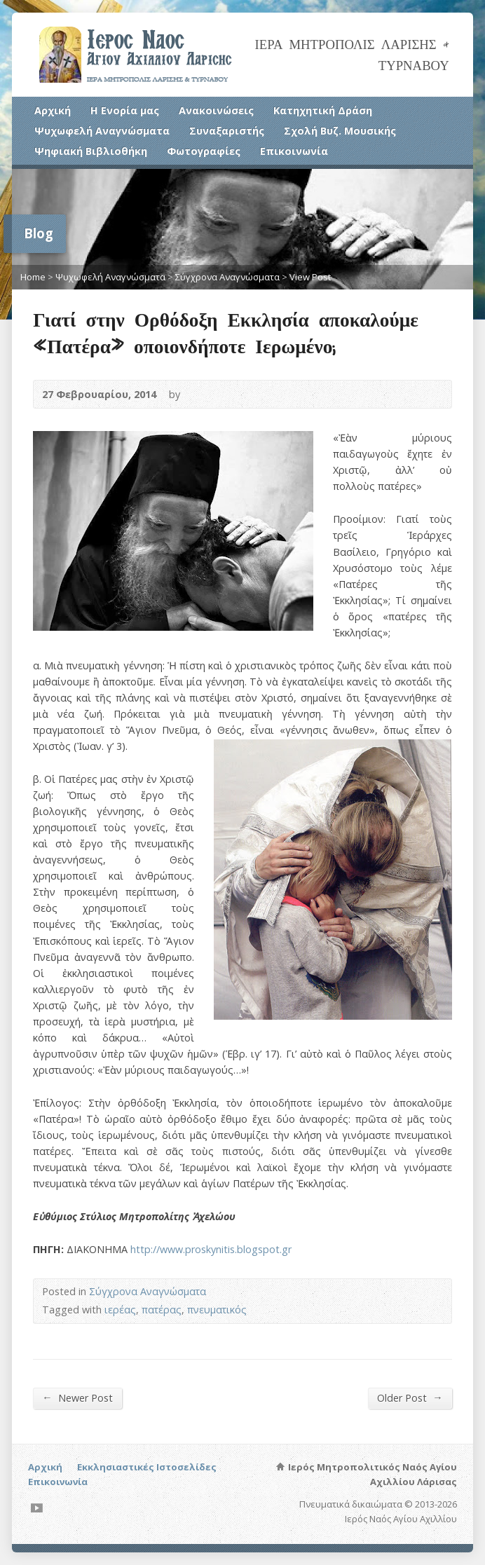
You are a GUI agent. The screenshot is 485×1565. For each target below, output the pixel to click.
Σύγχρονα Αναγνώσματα (227, 277)
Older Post (409, 1397)
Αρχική (52, 110)
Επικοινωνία (294, 151)
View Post (310, 277)
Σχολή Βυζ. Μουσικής (340, 130)
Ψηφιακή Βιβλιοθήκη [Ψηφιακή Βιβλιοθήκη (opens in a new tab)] (90, 151)
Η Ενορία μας (124, 110)
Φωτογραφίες (203, 151)
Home (33, 277)
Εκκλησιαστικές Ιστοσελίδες (147, 1467)
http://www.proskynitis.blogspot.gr (211, 1249)
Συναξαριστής (226, 130)
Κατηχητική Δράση (322, 110)
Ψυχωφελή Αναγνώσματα (102, 130)
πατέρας (162, 1309)
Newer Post (77, 1397)
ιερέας (120, 1309)
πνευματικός (217, 1309)
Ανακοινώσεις (216, 110)
